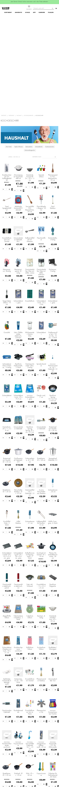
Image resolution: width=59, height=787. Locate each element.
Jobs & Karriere (4, 723)
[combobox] (43, 14)
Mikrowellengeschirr (30, 53)
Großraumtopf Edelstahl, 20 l (18, 363)
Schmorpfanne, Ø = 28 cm (29, 363)
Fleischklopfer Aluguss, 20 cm (41, 111)
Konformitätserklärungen (6, 775)
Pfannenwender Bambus (41, 583)
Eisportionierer (41, 678)
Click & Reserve (4, 733)
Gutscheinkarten (4, 744)
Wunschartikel (3, 742)
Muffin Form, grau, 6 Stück (52, 426)
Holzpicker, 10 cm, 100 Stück (18, 584)
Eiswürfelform (29, 204)
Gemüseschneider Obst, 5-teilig (29, 269)
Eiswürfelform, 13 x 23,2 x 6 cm (41, 489)
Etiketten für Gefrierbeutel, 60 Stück (52, 678)
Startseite (3, 19)
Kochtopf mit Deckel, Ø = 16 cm (41, 458)
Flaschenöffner (41, 142)
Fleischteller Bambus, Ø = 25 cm (18, 395)
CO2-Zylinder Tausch (5, 738)
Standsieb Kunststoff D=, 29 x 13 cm (29, 81)
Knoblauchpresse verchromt (18, 552)
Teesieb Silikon (41, 79)
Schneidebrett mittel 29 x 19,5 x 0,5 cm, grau (6, 459)
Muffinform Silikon (29, 552)
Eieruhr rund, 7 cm (41, 300)
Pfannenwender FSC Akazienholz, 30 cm (52, 81)
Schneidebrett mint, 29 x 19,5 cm (18, 300)
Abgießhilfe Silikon (7, 520)
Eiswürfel (7, 236)
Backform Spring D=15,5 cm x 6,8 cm (53, 301)
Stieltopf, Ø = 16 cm (18, 678)
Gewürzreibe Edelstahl (6, 615)
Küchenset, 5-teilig (53, 174)
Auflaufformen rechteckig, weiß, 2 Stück (29, 459)
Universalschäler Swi (52, 583)
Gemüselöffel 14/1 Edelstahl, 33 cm (29, 396)
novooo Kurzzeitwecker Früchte (52, 615)
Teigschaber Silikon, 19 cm (7, 206)
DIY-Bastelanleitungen (5, 746)
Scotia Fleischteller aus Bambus (41, 395)
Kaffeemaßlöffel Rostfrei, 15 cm (41, 426)
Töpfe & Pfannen (18, 50)
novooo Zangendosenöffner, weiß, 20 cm (41, 648)
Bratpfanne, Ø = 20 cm (7, 678)
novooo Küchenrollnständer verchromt (6, 648)
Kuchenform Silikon (41, 552)
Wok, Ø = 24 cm (29, 678)
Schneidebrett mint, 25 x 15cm (41, 206)
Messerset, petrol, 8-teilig (18, 174)
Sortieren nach (36, 60)
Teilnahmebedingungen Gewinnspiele (9, 761)
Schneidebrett (41, 237)
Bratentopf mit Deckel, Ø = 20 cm (7, 363)
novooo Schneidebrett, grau (29, 300)
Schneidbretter (39, 50)
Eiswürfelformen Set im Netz (29, 615)
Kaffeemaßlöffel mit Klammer (29, 143)
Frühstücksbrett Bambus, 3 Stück (18, 521)
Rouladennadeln (18, 615)
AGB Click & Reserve (5, 755)
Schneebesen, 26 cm (52, 394)
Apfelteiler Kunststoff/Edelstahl (18, 111)
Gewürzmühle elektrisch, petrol (7, 489)
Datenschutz (3, 752)
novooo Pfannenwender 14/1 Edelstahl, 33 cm (52, 271)
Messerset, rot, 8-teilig (7, 174)
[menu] (29, 9)
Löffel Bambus (18, 426)
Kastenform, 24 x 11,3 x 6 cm (6, 332)
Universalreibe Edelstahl (18, 331)
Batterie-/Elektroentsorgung (7, 771)
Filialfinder (2, 721)
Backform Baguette (53, 489)
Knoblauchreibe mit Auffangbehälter (6, 81)
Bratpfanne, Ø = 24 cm (7, 394)
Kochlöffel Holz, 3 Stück (6, 426)
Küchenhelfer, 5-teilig (52, 142)
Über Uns (2, 725)
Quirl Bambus (52, 111)
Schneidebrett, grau (18, 205)
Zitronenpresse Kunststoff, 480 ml (18, 80)
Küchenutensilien (49, 50)
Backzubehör (29, 50)
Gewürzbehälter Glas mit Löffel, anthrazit (41, 175)
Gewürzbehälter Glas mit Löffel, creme (29, 174)
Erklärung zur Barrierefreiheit (7, 759)
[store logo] (5, 7)
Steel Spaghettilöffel (6, 111)
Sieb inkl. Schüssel (30, 489)
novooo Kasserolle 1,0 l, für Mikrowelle (53, 648)
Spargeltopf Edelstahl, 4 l (52, 363)
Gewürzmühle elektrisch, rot (18, 489)
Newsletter (3, 735)
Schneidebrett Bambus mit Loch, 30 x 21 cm (6, 553)
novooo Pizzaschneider (18, 647)
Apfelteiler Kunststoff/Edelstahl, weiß (7, 585)
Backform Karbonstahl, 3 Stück (18, 269)
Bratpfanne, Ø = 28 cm (41, 363)
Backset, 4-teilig (41, 520)
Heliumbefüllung (4, 740)
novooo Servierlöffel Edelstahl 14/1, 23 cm (30, 649)
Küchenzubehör (28, 19)
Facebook (16, 784)
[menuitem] (8, 9)
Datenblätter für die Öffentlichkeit (8, 773)
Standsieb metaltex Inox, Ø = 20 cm (52, 522)
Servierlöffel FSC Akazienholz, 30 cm (29, 112)
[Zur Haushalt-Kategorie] (29, 38)
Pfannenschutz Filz (41, 615)
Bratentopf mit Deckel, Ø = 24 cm (53, 332)
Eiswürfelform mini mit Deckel (6, 143)
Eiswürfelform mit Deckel (29, 583)
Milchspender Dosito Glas (29, 237)
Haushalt (19, 19)
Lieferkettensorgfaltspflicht (6, 769)
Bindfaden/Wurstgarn (53, 552)
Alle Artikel (9, 50)
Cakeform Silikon (29, 520)
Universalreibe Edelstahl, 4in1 (18, 143)
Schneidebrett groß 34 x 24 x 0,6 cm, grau (18, 459)
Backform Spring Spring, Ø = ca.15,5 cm (30, 333)
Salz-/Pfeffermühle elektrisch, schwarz (18, 238)
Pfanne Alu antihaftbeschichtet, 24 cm (52, 459)
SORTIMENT (11, 19)
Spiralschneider (41, 268)
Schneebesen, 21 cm (29, 426)
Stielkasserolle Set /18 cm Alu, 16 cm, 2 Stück (52, 238)
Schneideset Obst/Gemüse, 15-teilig (6, 269)
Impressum (2, 757)
